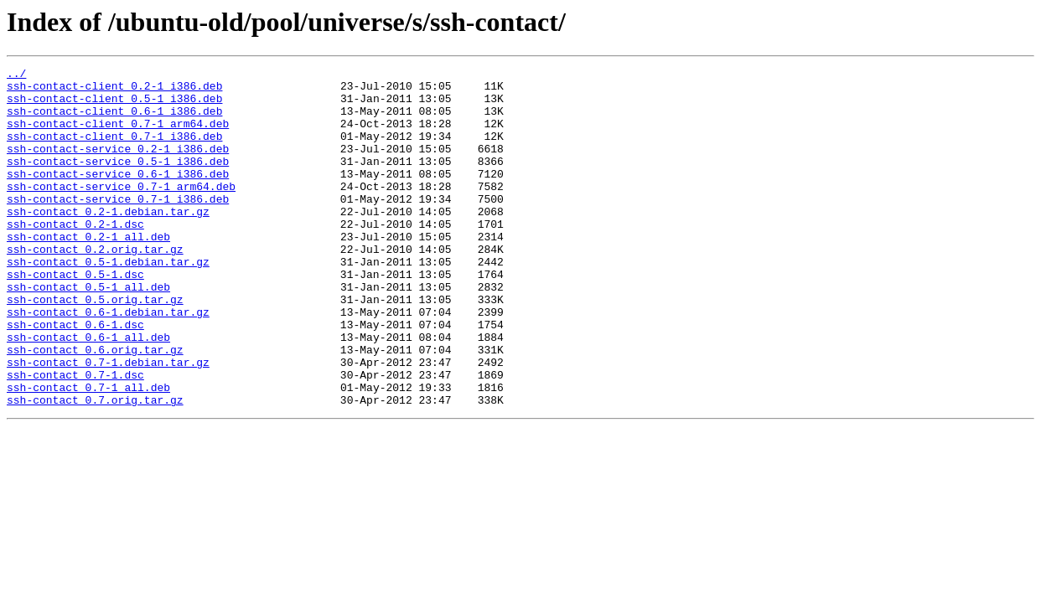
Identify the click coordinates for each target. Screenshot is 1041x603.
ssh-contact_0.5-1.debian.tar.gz (108, 301)
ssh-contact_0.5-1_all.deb (88, 331)
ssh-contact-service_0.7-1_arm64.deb (121, 211)
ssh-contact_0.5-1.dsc (75, 316)
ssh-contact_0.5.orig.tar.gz (95, 346)
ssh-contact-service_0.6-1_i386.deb (118, 196)
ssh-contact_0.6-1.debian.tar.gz (108, 361)
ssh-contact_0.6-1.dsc (75, 376)
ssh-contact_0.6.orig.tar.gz (95, 407)
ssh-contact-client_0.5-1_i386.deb (114, 105)
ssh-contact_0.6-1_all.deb (88, 391)
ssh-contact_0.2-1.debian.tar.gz (108, 241)
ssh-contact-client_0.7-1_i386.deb (114, 150)
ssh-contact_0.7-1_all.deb (88, 452)
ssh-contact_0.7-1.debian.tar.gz (108, 422)
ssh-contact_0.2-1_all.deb (88, 271)
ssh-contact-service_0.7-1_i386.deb (118, 226)
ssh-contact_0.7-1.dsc (75, 437)
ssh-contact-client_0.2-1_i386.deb (114, 90)
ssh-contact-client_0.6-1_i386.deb (114, 120)
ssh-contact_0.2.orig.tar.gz (95, 286)
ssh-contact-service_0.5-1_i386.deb (118, 180)
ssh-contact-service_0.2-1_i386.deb (118, 165)
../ (16, 75)
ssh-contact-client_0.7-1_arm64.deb (118, 135)
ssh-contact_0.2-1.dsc (75, 256)
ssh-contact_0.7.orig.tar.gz (95, 467)
